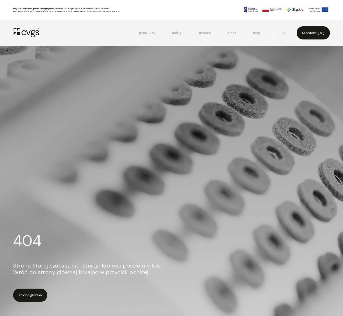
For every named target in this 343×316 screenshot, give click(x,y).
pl (284, 33)
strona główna (30, 295)
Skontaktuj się (313, 32)
